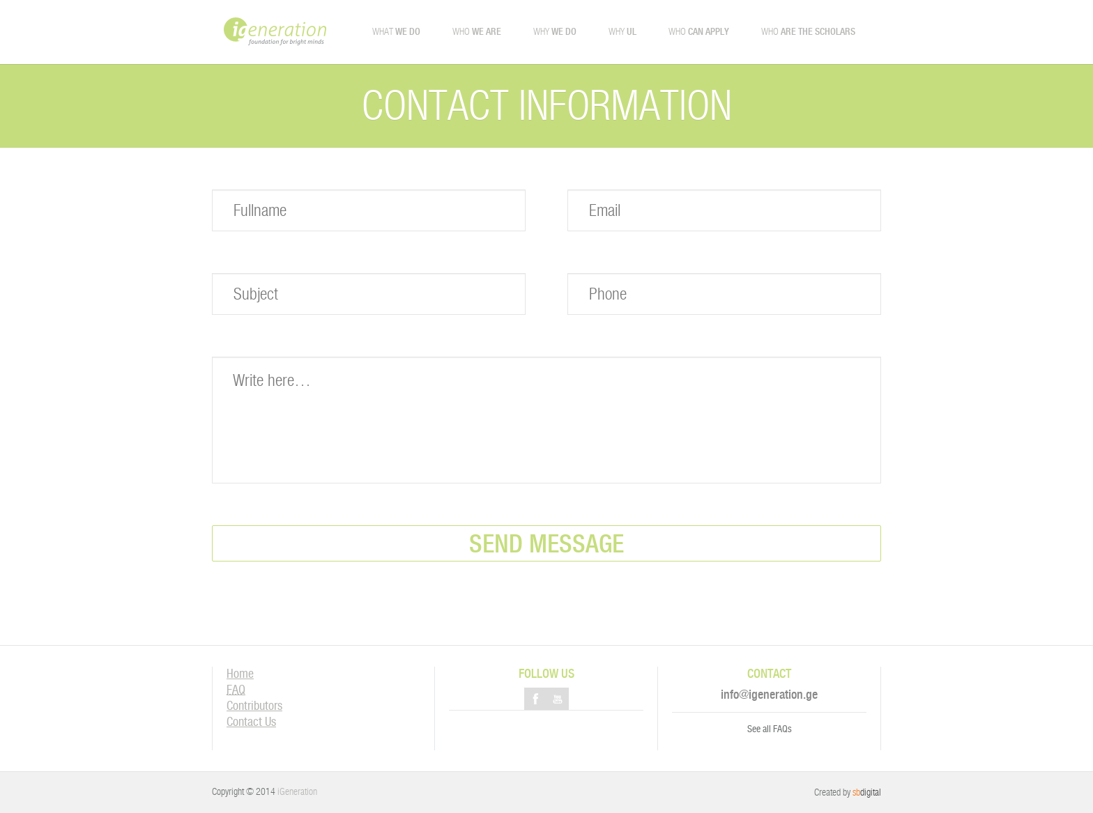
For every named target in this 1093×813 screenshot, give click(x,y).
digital (867, 792)
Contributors (254, 706)
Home (240, 674)
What (396, 31)
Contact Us (251, 722)
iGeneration (297, 791)
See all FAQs (769, 728)
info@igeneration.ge (769, 695)
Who (476, 31)
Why (554, 31)
